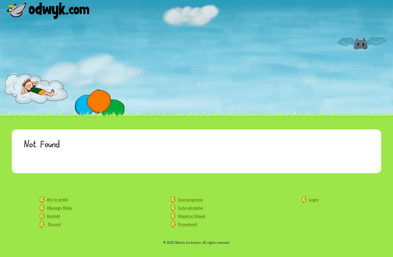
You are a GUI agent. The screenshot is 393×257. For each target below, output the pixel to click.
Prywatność (188, 224)
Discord (54, 224)
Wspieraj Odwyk (191, 216)
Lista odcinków (190, 208)
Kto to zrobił (57, 199)
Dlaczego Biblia (59, 208)
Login (313, 199)
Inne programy (190, 199)
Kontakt (53, 216)
